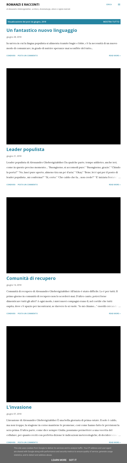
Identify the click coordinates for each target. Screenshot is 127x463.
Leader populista (25, 149)
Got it (73, 460)
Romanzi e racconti (22, 4)
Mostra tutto (111, 21)
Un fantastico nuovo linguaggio (41, 30)
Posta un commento (28, 55)
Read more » (115, 55)
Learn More (59, 460)
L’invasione (19, 407)
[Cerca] (109, 4)
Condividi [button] (10, 55)
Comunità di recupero (31, 278)
